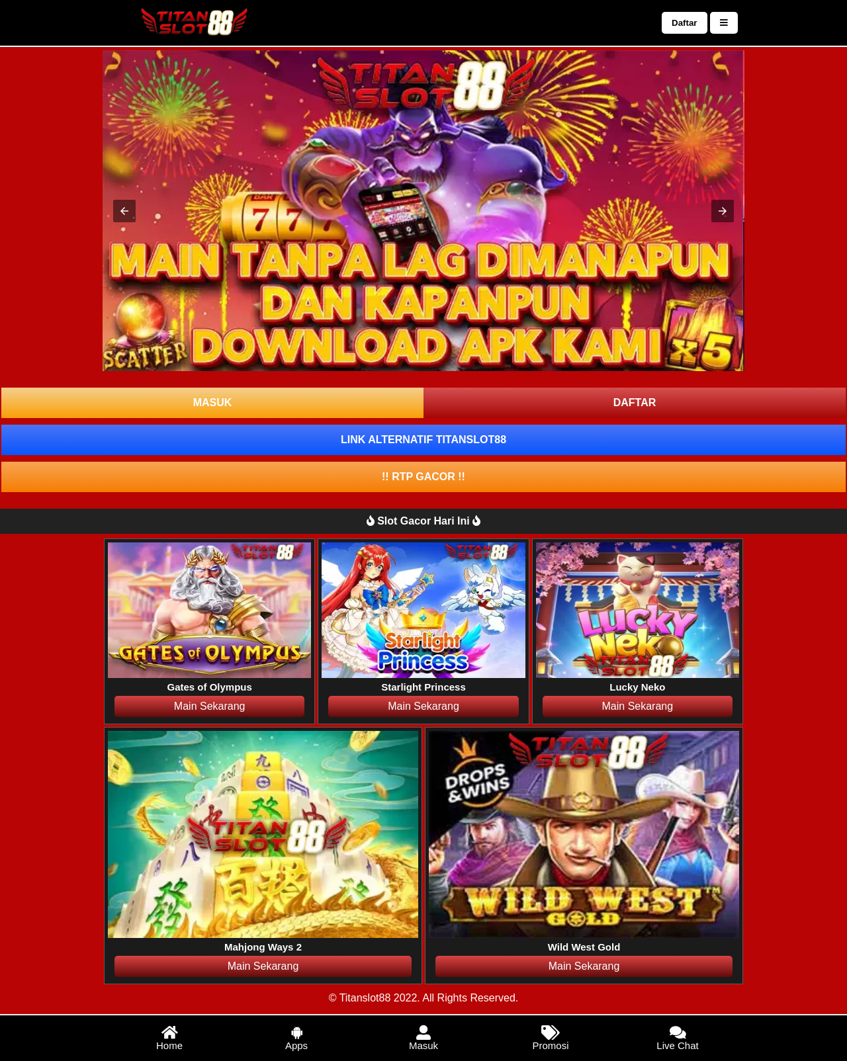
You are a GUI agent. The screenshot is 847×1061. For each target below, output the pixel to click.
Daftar (684, 23)
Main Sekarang (209, 706)
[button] (124, 211)
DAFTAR (634, 402)
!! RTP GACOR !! (423, 476)
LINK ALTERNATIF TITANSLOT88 (423, 439)
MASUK (212, 402)
